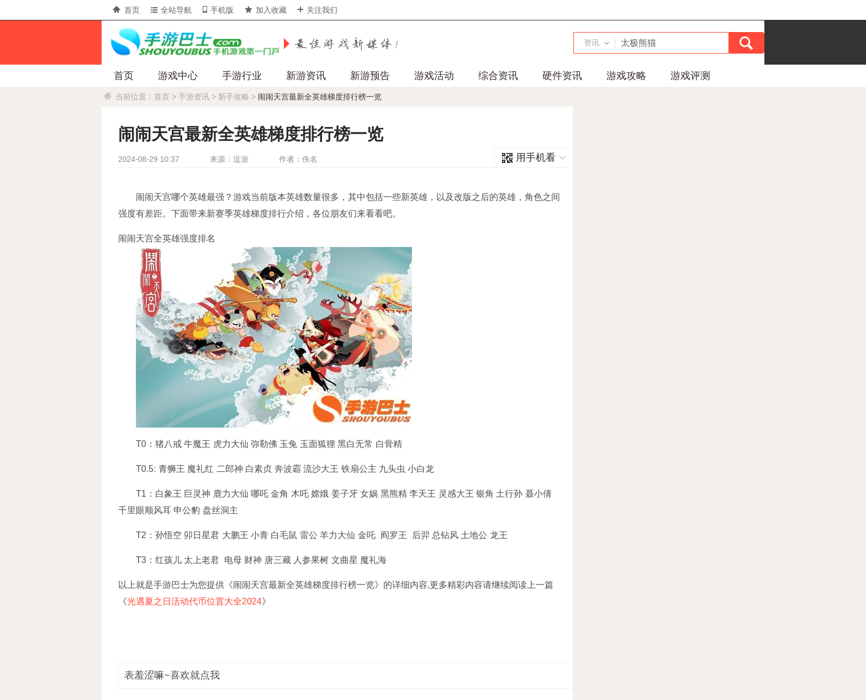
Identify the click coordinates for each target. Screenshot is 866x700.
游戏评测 (690, 75)
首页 (126, 10)
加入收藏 (266, 10)
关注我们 (317, 10)
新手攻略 (233, 96)
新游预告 (370, 75)
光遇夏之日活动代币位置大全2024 (194, 601)
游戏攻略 (626, 75)
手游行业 (242, 75)
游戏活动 (434, 75)
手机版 (218, 10)
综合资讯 (498, 75)
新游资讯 (306, 75)
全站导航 (171, 10)
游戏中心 (178, 75)
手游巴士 (193, 42)
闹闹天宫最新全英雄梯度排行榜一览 (320, 96)
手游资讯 (193, 96)
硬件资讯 (562, 75)
